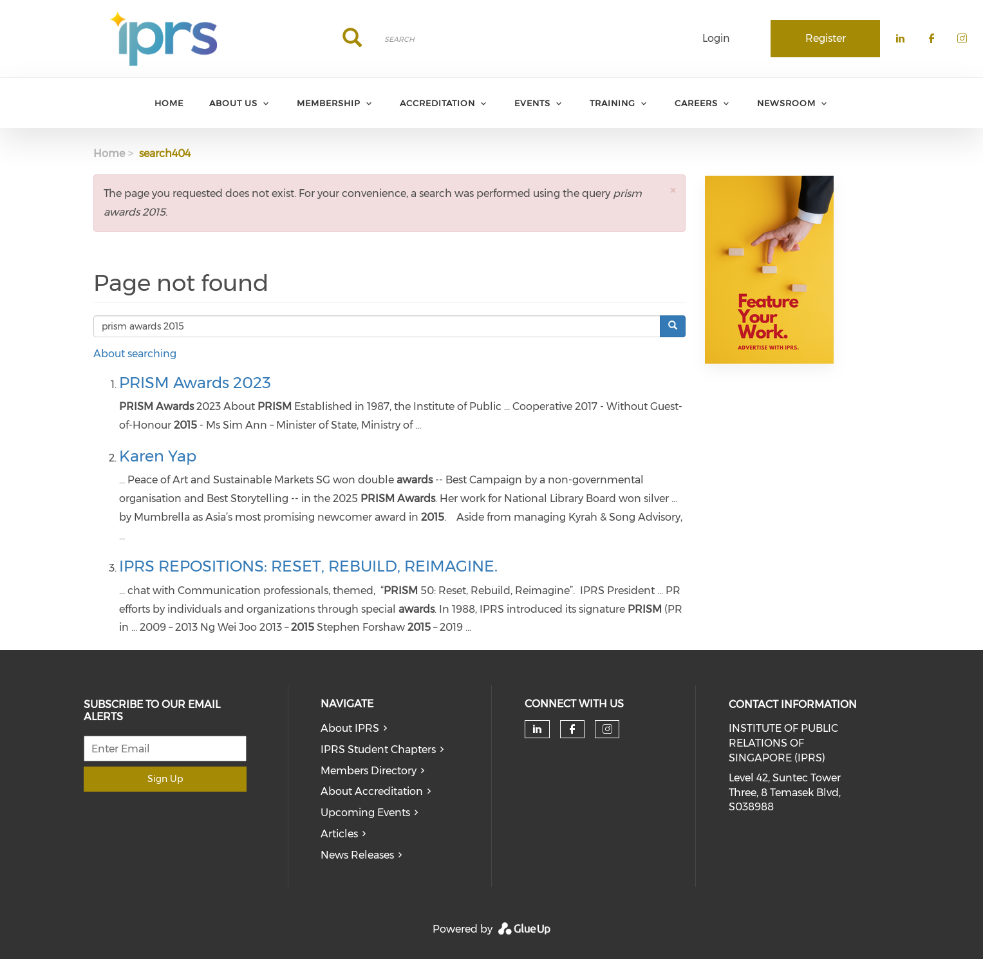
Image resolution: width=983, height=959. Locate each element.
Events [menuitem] (532, 103)
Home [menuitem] (168, 103)
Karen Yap (157, 456)
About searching (134, 354)
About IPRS (350, 728)
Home (109, 153)
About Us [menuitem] (233, 103)
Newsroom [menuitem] (786, 103)
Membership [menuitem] (328, 103)
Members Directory (369, 771)
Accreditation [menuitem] (437, 103)
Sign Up (165, 779)
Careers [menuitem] (696, 103)
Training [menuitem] (612, 103)
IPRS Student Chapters (378, 749)
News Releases (357, 855)
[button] (672, 190)
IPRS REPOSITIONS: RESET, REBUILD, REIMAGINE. (308, 566)
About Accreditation (372, 791)
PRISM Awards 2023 (195, 382)
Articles (339, 834)
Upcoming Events (365, 812)
